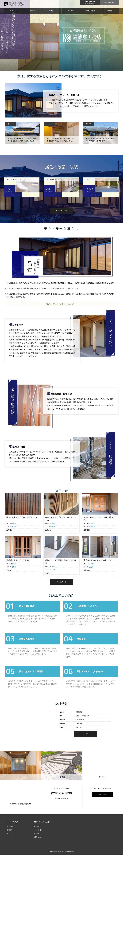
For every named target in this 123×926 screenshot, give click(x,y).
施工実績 (71, 11)
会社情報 (109, 11)
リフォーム (13, 11)
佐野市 (14, 567)
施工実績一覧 (61, 582)
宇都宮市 (92, 527)
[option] (21, 189)
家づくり (52, 11)
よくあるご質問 (90, 11)
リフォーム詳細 (61, 210)
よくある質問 (38, 835)
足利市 (52, 569)
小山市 (52, 527)
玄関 (14, 523)
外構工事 (32, 11)
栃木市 (14, 527)
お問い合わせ (102, 800)
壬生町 (91, 567)
